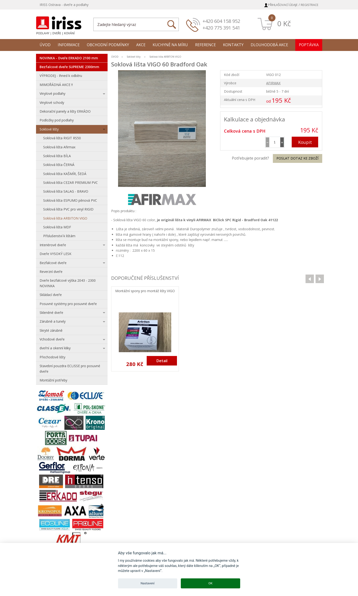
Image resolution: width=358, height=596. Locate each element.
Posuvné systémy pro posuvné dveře (68, 303)
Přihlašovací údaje (283, 5)
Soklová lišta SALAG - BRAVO (65, 191)
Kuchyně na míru (170, 44)
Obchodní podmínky (108, 44)
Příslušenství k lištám (59, 236)
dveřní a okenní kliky (55, 348)
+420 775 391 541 (221, 28)
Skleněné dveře (51, 312)
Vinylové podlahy (52, 93)
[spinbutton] (274, 142)
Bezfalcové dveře (53, 262)
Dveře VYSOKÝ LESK (55, 253)
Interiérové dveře (53, 245)
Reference (205, 44)
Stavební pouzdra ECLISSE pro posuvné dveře (70, 368)
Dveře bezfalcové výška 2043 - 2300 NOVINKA (68, 283)
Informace (69, 44)
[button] (282, 142)
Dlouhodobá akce (269, 44)
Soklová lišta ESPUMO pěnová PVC (70, 200)
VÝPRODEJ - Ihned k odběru (61, 75)
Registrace (309, 5)
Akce (140, 44)
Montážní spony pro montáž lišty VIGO (145, 291)
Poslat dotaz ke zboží (297, 158)
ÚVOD (115, 56)
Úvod (45, 44)
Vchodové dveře (52, 339)
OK (210, 583)
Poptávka (309, 44)
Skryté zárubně (51, 330)
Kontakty (233, 44)
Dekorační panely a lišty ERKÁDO (65, 111)
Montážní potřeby (53, 380)
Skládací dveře (51, 294)
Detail (161, 360)
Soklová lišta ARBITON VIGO (65, 218)
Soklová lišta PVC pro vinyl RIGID (68, 209)
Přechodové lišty (52, 357)
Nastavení (148, 583)
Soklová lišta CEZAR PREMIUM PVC (70, 182)
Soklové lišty (49, 129)
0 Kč (284, 23)
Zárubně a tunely (53, 321)
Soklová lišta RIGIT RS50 (62, 138)
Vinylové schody (52, 102)
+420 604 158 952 (221, 21)
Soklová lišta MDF (57, 227)
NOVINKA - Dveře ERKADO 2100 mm (69, 58)
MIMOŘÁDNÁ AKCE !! (56, 84)
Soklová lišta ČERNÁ (58, 164)
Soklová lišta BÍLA (57, 156)
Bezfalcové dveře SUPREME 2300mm (69, 67)
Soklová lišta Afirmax (59, 147)
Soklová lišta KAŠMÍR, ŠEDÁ (64, 173)
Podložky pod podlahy (57, 120)
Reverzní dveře (51, 271)
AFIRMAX (273, 83)
